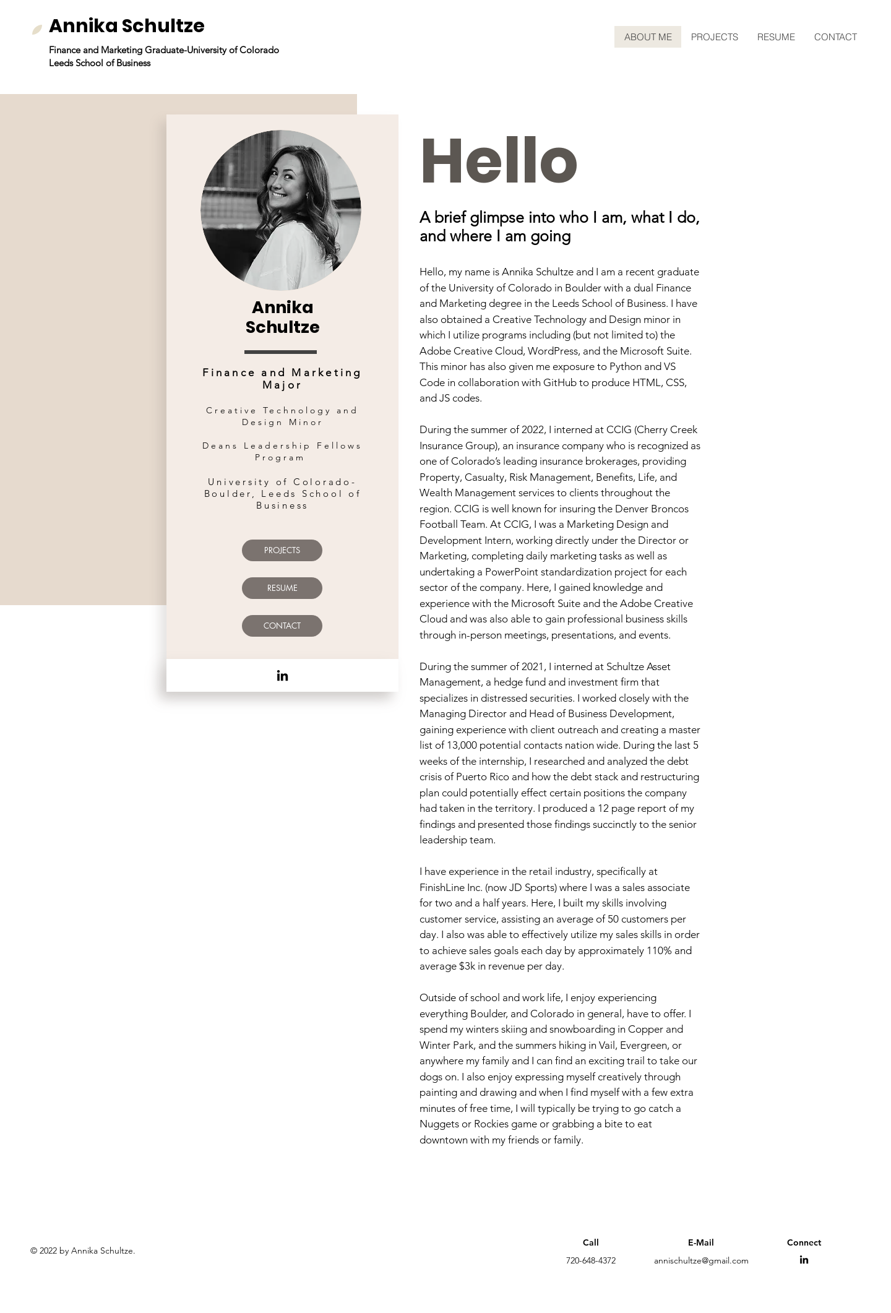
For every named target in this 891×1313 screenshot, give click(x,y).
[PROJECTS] (282, 550)
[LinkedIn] (282, 675)
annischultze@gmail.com (701, 1260)
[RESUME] (282, 588)
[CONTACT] (282, 626)
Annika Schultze (127, 26)
